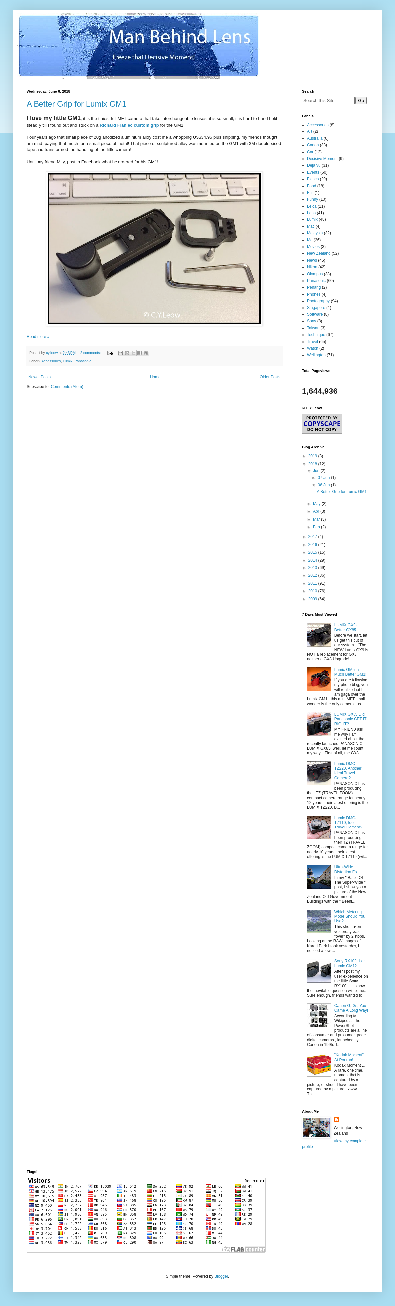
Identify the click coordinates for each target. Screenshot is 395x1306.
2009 (313, 599)
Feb (317, 527)
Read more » (38, 336)
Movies (313, 246)
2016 (313, 544)
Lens (311, 213)
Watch (312, 348)
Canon (313, 145)
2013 (313, 568)
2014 (313, 560)
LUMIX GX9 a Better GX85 (346, 627)
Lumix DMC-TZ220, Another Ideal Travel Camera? (348, 770)
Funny (312, 199)
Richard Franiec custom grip (129, 125)
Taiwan (313, 328)
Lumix (67, 361)
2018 (313, 464)
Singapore (316, 307)
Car (310, 152)
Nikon (312, 267)
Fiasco (313, 179)
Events (313, 172)
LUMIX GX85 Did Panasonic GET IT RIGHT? (350, 719)
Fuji (310, 192)
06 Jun (324, 485)
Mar (317, 519)
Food (311, 186)
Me (310, 240)
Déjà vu (314, 165)
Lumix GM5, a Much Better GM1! (350, 672)
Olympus (315, 274)
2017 (313, 536)
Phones (314, 294)
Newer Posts (39, 377)
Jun (317, 470)
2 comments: (91, 353)
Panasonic (82, 361)
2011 (313, 583)
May (317, 503)
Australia (315, 138)
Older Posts (270, 377)
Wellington (316, 355)
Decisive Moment (322, 158)
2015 (313, 552)
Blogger (221, 1276)
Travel (312, 341)
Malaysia (315, 233)
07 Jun (324, 477)
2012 (313, 575)
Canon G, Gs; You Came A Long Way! (351, 1008)
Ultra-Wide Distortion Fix (345, 869)
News (312, 260)
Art (309, 131)
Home (155, 377)
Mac (311, 226)
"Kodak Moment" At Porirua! (349, 1057)
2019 (313, 456)
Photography (318, 301)
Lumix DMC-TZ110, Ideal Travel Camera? (348, 823)
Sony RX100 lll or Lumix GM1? (349, 963)
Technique (316, 334)
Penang (314, 287)
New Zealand (319, 253)
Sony (311, 321)
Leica (312, 206)
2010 (313, 591)
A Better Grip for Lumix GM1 (76, 103)
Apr (316, 511)
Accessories (51, 361)
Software (315, 314)
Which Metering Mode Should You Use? (349, 917)
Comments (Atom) (67, 386)
